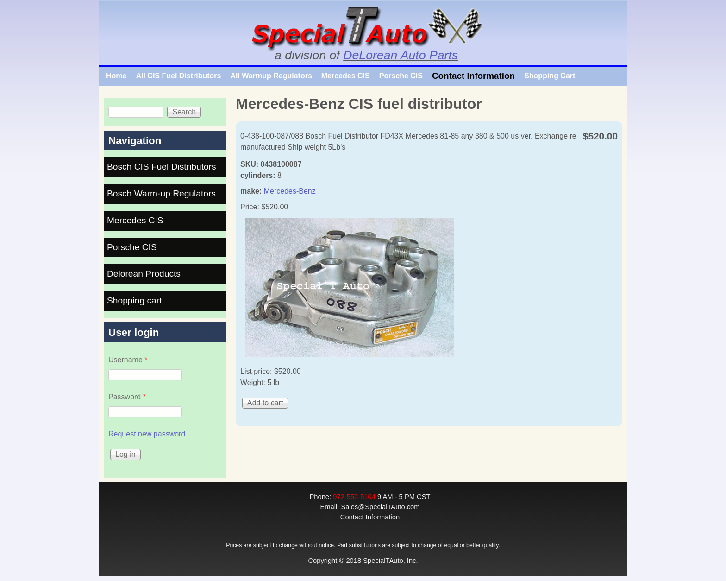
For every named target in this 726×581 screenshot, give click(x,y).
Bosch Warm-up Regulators (161, 193)
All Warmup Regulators (271, 76)
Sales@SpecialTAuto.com (380, 507)
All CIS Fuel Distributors (178, 76)
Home (116, 76)
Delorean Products (144, 273)
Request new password (146, 434)
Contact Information (473, 76)
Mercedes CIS (345, 76)
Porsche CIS (401, 76)
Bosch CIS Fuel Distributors (161, 166)
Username (127, 360)
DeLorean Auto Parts (400, 55)
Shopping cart (134, 300)
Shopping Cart (549, 76)
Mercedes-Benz (290, 191)
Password (127, 397)
